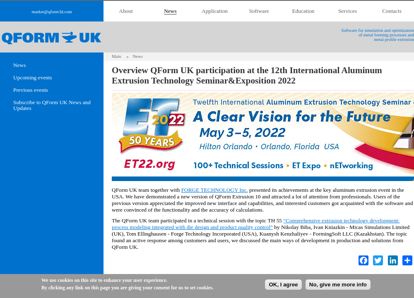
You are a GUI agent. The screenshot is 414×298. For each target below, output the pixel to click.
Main (116, 56)
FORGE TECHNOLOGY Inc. (214, 190)
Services (347, 11)
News (170, 11)
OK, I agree (283, 284)
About (125, 11)
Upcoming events (32, 78)
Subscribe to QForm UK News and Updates (52, 105)
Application (215, 11)
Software (259, 11)
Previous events (30, 90)
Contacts (392, 11)
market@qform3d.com (51, 12)
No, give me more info (338, 284)
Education (303, 11)
